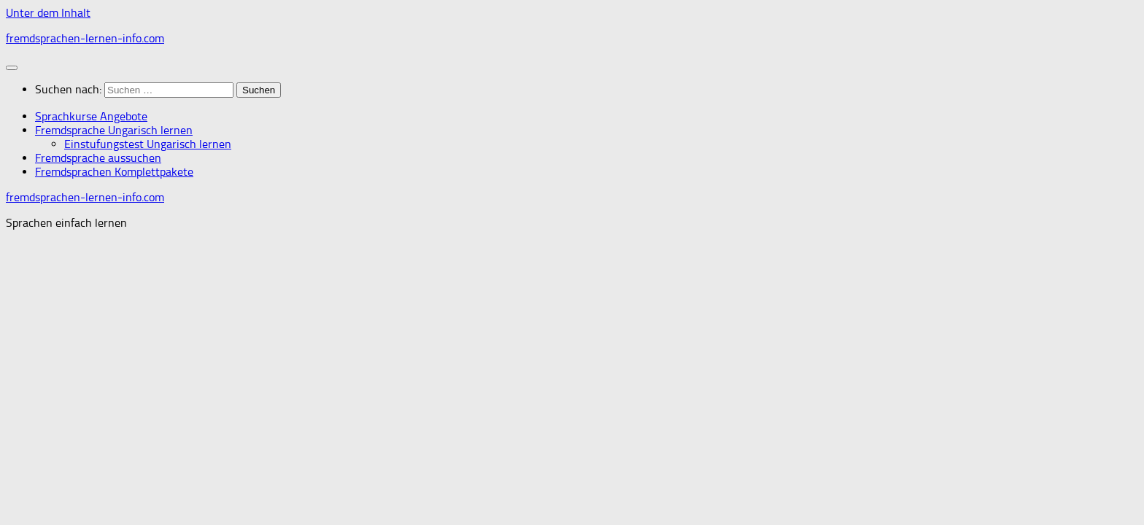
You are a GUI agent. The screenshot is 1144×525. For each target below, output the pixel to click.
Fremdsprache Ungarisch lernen (114, 130)
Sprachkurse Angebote (91, 116)
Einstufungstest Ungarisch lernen (147, 144)
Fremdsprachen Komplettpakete (114, 172)
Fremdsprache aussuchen (98, 158)
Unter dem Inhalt (48, 13)
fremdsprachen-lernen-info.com (85, 38)
